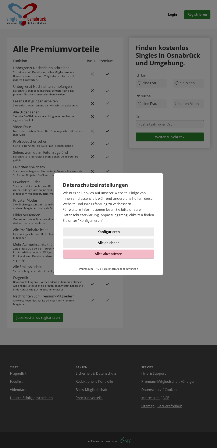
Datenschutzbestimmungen (121, 269)
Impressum (86, 269)
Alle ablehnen (109, 242)
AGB (98, 269)
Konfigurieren (90, 220)
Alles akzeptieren (108, 253)
